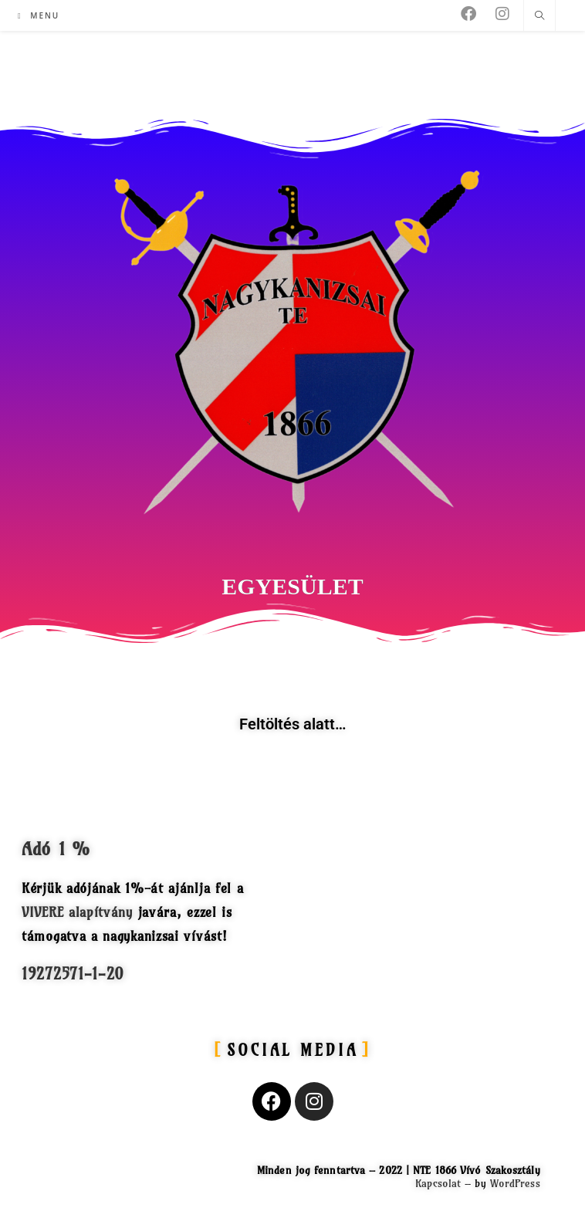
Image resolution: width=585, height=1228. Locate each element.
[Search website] (539, 16)
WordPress (515, 1183)
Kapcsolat (438, 1183)
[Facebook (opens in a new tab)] (468, 14)
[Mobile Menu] (38, 15)
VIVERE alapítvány (77, 912)
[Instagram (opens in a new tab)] (502, 14)
